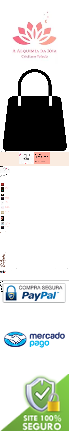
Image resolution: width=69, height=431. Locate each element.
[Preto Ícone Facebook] (34, 288)
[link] (34, 110)
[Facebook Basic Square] (1, 272)
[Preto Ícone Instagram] (34, 285)
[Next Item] (8, 170)
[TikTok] (3, 272)
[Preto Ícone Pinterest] (34, 291)
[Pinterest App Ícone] (4, 272)
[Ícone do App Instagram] (0, 272)
